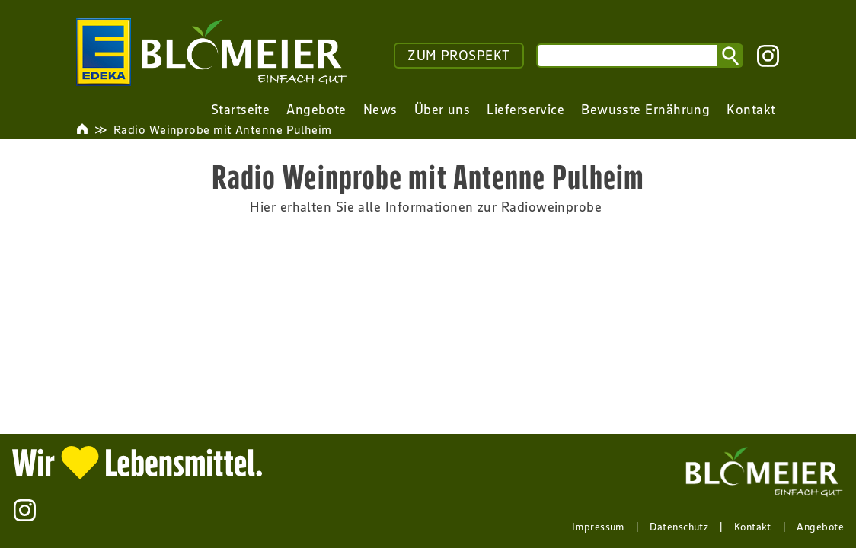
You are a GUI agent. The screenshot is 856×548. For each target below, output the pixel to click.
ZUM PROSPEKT (458, 55)
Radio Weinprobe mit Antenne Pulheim (222, 129)
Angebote (820, 527)
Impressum (598, 527)
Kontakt (752, 527)
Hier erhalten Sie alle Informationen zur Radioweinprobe (427, 207)
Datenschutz (679, 527)
